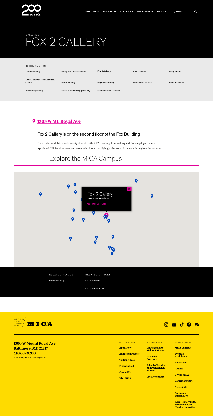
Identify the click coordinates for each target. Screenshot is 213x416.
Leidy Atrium (175, 71)
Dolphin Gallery (32, 71)
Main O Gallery (68, 82)
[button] (112, 254)
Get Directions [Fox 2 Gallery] (97, 204)
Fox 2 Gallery (104, 71)
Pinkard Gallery (176, 82)
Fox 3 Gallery (139, 71)
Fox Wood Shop (56, 280)
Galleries (32, 35)
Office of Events (92, 280)
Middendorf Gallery (142, 82)
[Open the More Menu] (178, 12)
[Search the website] (196, 12)
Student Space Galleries (108, 90)
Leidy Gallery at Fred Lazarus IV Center (40, 81)
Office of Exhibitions (94, 288)
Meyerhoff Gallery (105, 82)
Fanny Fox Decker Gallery (73, 71)
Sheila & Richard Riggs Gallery (75, 90)
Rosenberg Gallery (34, 90)
